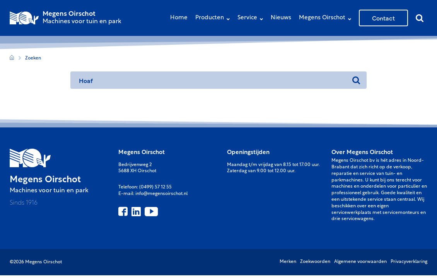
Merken (288, 261)
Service (252, 19)
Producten (214, 19)
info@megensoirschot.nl (161, 194)
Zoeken (33, 58)
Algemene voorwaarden (360, 261)
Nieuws (281, 18)
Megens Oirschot (327, 19)
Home (179, 18)
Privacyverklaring (409, 261)
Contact (383, 18)
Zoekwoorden (315, 261)
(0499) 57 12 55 (155, 187)
